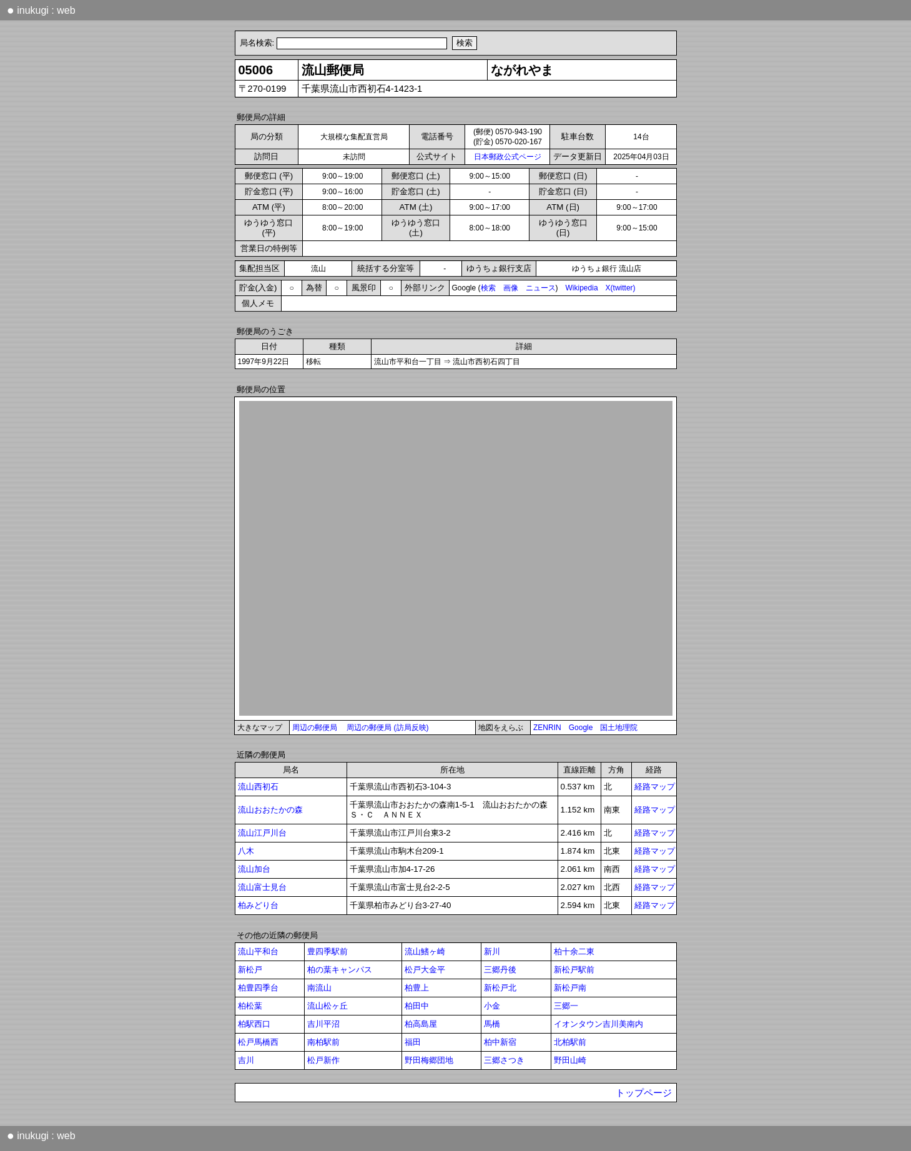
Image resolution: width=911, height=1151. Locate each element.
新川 (492, 951)
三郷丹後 (500, 969)
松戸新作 (323, 1060)
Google (581, 727)
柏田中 (417, 1005)
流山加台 (254, 869)
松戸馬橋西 (258, 1042)
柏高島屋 (421, 1024)
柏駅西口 (254, 1024)
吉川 (246, 1060)
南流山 (319, 987)
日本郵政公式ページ (507, 156)
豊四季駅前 (327, 951)
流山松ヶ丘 (327, 1005)
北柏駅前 (570, 1042)
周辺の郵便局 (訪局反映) (387, 727)
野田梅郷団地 (429, 1060)
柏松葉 (250, 1005)
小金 (492, 1005)
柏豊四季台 (258, 987)
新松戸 (250, 969)
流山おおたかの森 (270, 809)
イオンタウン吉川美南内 (598, 1024)
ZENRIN (547, 727)
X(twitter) (621, 288)
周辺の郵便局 (314, 727)
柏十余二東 (574, 951)
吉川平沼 (323, 1024)
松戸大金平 (425, 969)
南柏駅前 (323, 1042)
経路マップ (654, 786)
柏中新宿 (500, 1042)
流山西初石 (258, 786)
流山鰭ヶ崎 (425, 951)
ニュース (541, 288)
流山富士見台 (262, 887)
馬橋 (492, 1024)
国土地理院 (619, 727)
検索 (488, 288)
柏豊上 (417, 987)
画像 (510, 288)
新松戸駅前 (574, 969)
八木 (246, 851)
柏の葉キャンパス (339, 969)
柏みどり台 (258, 905)
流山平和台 (258, 951)
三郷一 (566, 1005)
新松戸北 (500, 987)
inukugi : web (41, 10)
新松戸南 (570, 987)
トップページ (644, 1093)
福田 (413, 1042)
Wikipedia (582, 288)
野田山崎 (570, 1060)
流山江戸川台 (262, 832)
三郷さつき (504, 1060)
